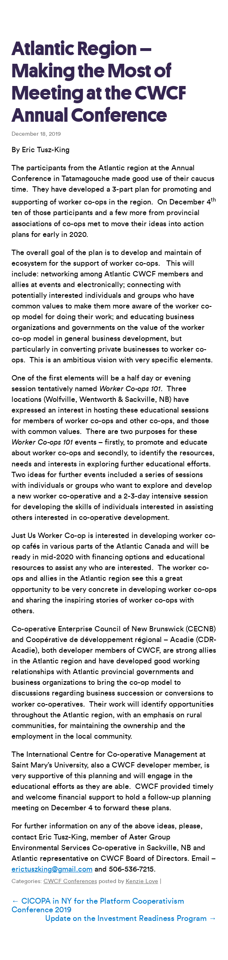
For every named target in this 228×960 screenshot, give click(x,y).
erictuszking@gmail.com (52, 869)
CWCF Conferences (70, 881)
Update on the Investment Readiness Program (130, 918)
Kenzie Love (142, 881)
